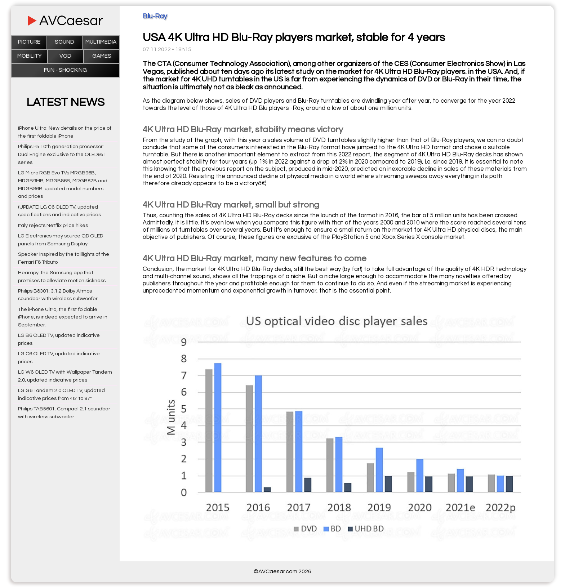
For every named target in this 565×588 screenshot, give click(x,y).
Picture (29, 42)
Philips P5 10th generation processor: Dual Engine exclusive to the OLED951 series (62, 154)
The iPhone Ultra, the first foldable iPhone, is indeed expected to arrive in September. (62, 317)
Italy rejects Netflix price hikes (53, 225)
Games (101, 56)
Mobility (29, 56)
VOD (65, 56)
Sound (64, 42)
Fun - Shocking (65, 70)
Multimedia (100, 42)
